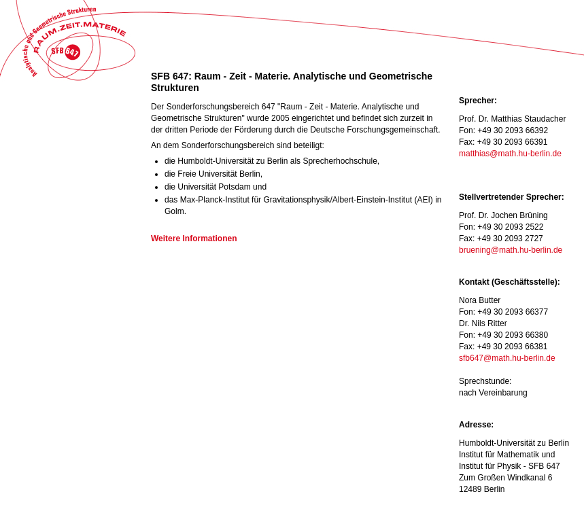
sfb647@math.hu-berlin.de (507, 358)
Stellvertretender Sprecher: (511, 197)
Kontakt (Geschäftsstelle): (509, 282)
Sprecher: (478, 100)
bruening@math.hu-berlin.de (510, 250)
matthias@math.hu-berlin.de (510, 153)
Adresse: (476, 424)
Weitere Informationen (194, 238)
